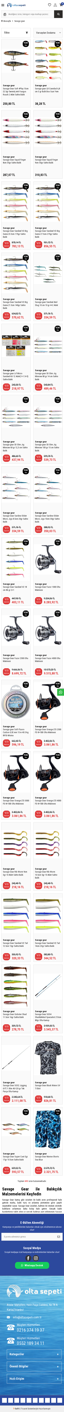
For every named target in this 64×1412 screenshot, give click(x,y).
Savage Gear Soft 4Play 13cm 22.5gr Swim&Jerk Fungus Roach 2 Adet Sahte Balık (16, 91)
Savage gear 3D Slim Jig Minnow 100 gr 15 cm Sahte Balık (47, 447)
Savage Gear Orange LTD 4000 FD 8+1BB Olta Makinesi (48, 802)
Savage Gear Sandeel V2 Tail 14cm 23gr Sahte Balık (47, 944)
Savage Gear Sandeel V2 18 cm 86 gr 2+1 (15, 588)
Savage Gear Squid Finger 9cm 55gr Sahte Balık (46, 161)
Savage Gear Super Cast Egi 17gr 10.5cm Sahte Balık (15, 1158)
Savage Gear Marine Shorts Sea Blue (47, 1158)
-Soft (16, 1409)
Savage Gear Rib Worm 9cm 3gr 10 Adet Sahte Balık (15, 873)
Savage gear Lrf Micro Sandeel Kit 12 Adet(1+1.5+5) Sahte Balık (15, 376)
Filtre (16, 32)
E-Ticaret (23, 1409)
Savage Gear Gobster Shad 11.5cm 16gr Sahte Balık (15, 1015)
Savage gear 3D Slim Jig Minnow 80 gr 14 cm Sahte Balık (46, 376)
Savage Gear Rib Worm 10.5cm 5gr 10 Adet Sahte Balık (46, 874)
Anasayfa (6, 21)
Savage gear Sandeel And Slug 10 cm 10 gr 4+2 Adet (46, 303)
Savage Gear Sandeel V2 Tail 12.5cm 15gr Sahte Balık (15, 944)
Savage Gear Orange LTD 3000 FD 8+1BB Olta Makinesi (16, 802)
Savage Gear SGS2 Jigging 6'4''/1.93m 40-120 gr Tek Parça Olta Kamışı (15, 1088)
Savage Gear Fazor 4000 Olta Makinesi (47, 659)
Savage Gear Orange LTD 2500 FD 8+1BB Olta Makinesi (48, 731)
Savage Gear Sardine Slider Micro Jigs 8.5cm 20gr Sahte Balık (15, 518)
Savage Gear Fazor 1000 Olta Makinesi (47, 588)
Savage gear (9, 85)
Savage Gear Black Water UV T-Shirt (47, 1087)
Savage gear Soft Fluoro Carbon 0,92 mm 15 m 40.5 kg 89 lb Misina (16, 732)
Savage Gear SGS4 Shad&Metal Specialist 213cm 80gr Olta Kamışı (48, 1017)
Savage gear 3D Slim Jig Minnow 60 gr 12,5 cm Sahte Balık (15, 447)
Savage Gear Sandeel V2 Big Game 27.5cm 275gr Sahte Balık (47, 234)
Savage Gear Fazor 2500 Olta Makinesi (15, 659)
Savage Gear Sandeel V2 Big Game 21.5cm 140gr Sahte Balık (15, 305)
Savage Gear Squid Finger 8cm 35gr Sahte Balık (14, 161)
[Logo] (34, 1291)
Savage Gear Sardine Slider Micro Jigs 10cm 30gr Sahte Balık (47, 518)
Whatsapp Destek (32, 1265)
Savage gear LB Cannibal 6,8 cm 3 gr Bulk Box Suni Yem (47, 90)
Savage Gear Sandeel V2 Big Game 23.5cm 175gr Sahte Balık (15, 234)
